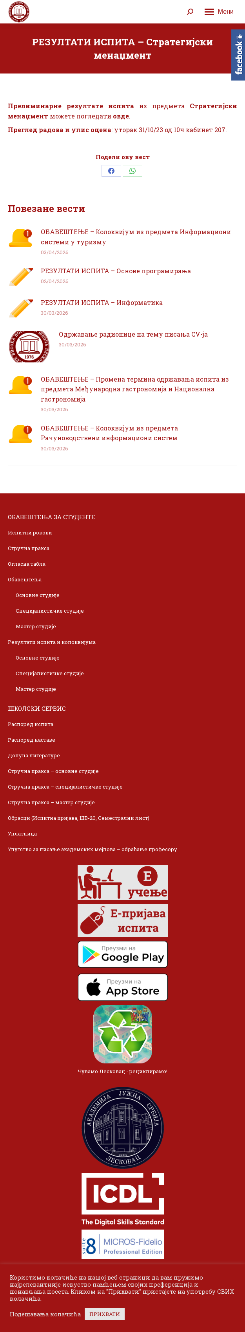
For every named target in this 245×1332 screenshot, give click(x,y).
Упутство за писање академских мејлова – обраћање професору (92, 849)
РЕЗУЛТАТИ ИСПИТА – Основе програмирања (116, 271)
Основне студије (38, 595)
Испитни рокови (30, 532)
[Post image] (20, 238)
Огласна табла (26, 563)
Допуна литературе (34, 755)
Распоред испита (30, 724)
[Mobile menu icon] (219, 11)
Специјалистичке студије (50, 610)
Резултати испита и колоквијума (52, 641)
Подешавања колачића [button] (45, 1314)
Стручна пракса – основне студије (53, 770)
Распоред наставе (31, 739)
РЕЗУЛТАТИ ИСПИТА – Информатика (102, 302)
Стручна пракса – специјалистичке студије (65, 786)
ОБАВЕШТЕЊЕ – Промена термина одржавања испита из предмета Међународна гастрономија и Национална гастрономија (135, 389)
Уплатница (22, 833)
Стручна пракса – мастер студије (51, 802)
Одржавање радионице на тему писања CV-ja (133, 334)
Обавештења (25, 579)
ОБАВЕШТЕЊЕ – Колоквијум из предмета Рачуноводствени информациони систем (109, 433)
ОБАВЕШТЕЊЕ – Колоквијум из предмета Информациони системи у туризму (136, 237)
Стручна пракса (28, 548)
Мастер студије (36, 626)
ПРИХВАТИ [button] (104, 1314)
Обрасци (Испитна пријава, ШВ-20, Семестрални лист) (78, 817)
